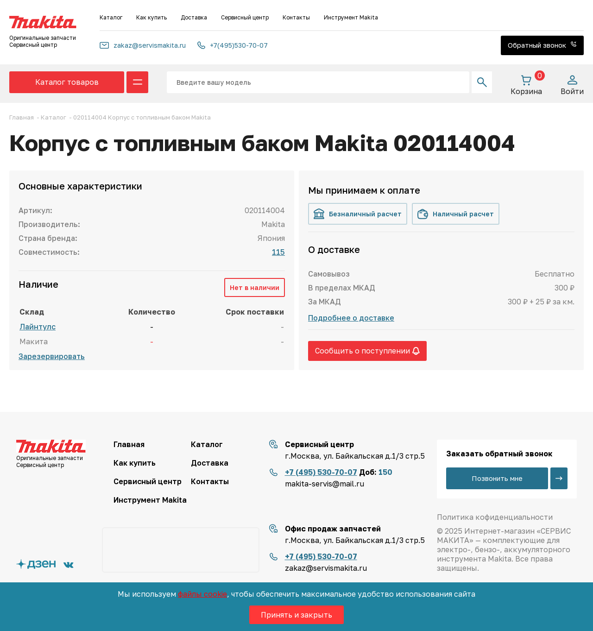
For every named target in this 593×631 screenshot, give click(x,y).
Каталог (111, 17)
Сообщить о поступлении (367, 350)
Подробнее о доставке (351, 317)
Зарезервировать (52, 356)
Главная (129, 444)
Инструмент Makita (351, 17)
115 (278, 252)
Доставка (194, 17)
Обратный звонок (542, 45)
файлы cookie (202, 594)
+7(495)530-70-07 (232, 45)
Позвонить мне (497, 478)
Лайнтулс (37, 326)
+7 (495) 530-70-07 (321, 472)
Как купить (151, 17)
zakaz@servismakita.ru (143, 45)
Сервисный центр (245, 17)
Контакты (296, 17)
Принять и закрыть (296, 614)
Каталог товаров (67, 82)
